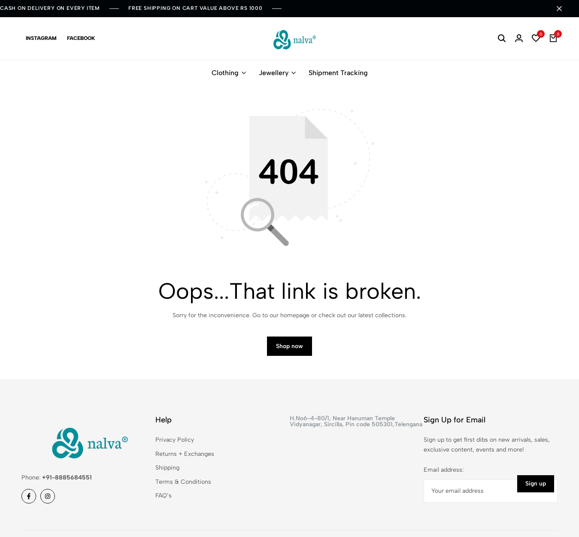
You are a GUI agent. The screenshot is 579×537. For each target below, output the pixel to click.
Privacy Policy (174, 439)
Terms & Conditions (183, 481)
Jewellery (273, 73)
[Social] (28, 496)
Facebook (81, 38)
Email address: (444, 469)
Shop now (289, 346)
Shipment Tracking (338, 73)
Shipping (167, 467)
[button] (536, 38)
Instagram (41, 38)
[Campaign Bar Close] (563, 8)
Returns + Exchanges (184, 454)
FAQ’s (163, 495)
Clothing (225, 73)
